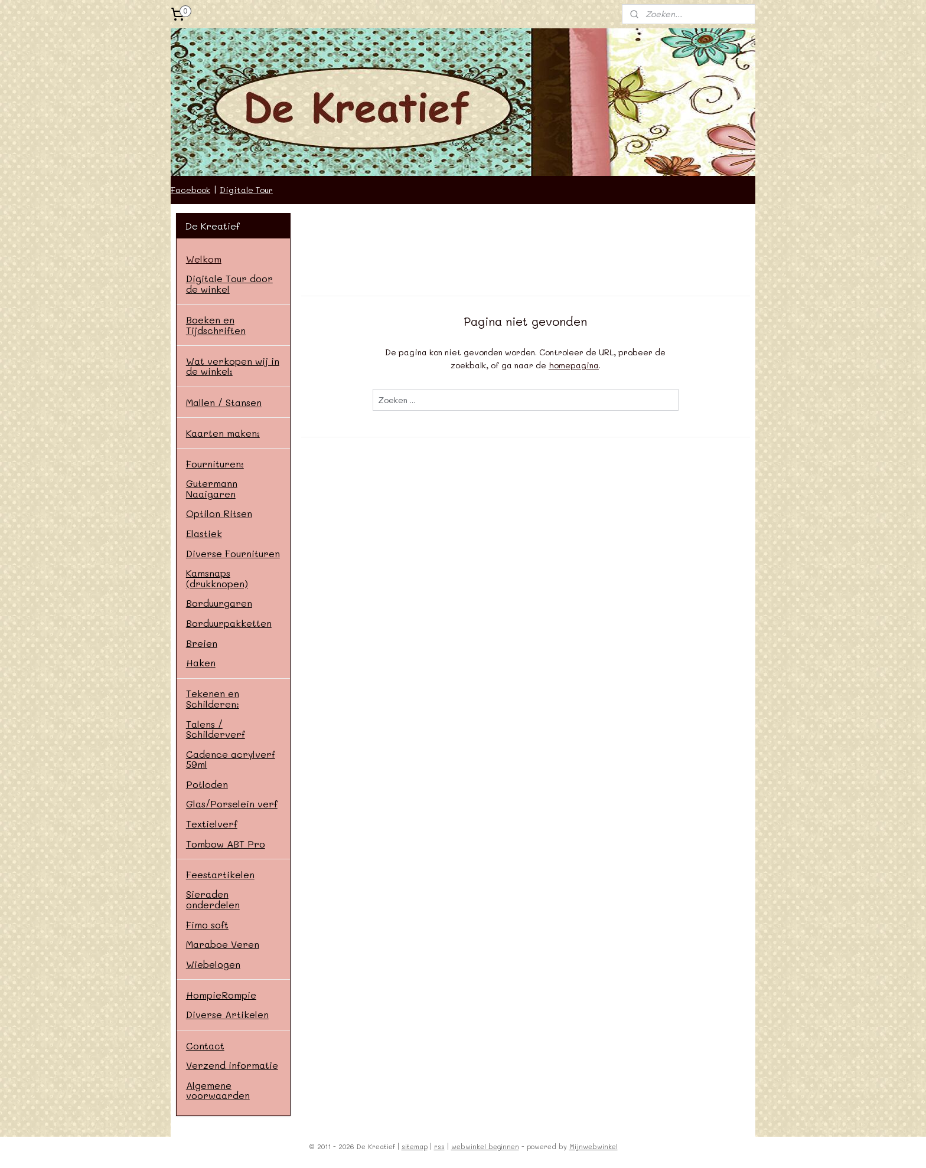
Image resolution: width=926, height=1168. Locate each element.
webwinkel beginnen (485, 1146)
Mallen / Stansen (224, 402)
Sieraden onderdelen (213, 899)
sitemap (415, 1146)
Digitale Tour (246, 189)
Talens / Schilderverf (215, 729)
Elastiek (204, 533)
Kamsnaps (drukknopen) (217, 578)
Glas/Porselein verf (232, 803)
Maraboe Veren (222, 944)
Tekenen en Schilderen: (212, 698)
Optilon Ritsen (219, 513)
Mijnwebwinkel (593, 1146)
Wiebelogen (213, 964)
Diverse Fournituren (233, 553)
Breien (201, 643)
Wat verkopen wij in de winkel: (232, 366)
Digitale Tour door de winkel (229, 283)
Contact (205, 1045)
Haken (201, 662)
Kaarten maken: (223, 433)
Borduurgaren (219, 603)
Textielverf (211, 823)
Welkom (203, 259)
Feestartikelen (220, 874)
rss (439, 1146)
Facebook (190, 189)
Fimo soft (207, 924)
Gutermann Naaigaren (211, 488)
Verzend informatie (232, 1065)
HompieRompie (221, 995)
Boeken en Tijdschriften (216, 324)
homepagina (574, 365)
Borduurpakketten (229, 623)
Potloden (207, 784)
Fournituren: (215, 463)
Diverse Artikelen (227, 1014)
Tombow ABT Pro (225, 843)
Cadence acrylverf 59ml (230, 759)
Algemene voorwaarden (218, 1090)
